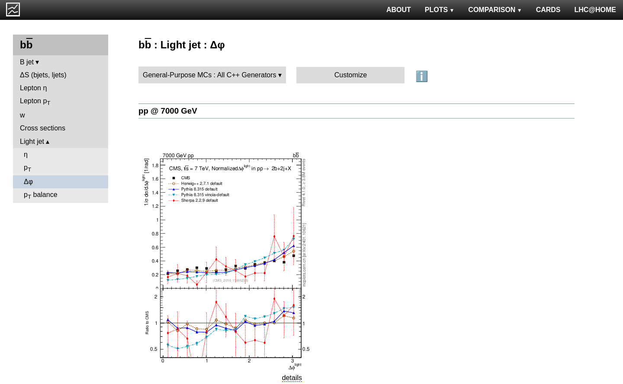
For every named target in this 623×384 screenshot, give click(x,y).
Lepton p (35, 101)
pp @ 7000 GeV (167, 110)
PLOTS (440, 9)
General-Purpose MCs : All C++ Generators (209, 75)
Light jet (32, 141)
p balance (41, 195)
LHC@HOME (595, 9)
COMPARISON (495, 9)
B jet (27, 62)
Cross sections (42, 128)
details (292, 377)
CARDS (548, 9)
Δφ (28, 181)
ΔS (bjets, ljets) (43, 75)
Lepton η (33, 88)
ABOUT (398, 9)
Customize (350, 75)
